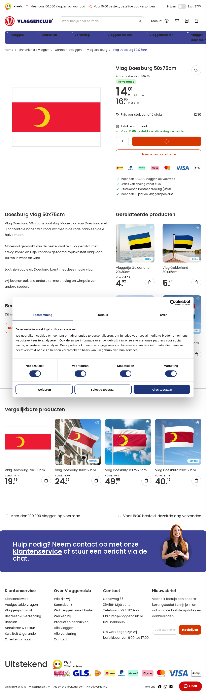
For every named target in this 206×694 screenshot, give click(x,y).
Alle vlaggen (63, 628)
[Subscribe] (190, 630)
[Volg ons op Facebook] (160, 687)
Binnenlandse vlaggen (34, 51)
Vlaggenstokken (89, 35)
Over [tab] (163, 314)
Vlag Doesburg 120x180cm (175, 471)
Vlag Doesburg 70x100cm (25, 471)
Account (156, 21)
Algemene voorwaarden (68, 687)
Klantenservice (17, 598)
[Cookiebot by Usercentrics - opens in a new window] (173, 303)
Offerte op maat (18, 639)
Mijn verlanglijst (177, 21)
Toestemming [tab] (43, 314)
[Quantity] (122, 143)
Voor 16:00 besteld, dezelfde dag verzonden (121, 6)
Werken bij (62, 616)
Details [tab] (103, 314)
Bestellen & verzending (23, 616)
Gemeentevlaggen (68, 51)
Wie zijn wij (62, 598)
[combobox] (102, 21)
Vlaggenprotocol (18, 610)
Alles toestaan (162, 389)
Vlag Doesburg (97, 51)
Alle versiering (65, 633)
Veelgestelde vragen (21, 604)
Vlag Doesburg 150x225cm (126, 471)
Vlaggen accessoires (152, 38)
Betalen (11, 622)
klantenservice (37, 551)
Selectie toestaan (103, 389)
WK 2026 (172, 38)
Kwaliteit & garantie (20, 633)
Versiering (61, 35)
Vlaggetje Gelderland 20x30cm (132, 271)
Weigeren (44, 389)
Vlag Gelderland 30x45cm (175, 271)
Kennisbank (63, 604)
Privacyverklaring (97, 687)
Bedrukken (38, 35)
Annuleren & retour (20, 628)
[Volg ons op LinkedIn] (171, 687)
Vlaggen (16, 35)
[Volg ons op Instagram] (165, 687)
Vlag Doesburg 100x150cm (75, 471)
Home (9, 51)
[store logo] (29, 21)
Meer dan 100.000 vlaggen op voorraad (55, 6)
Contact (60, 639)
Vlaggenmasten (122, 35)
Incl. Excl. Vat (182, 6)
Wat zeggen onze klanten (74, 610)
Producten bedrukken (71, 622)
